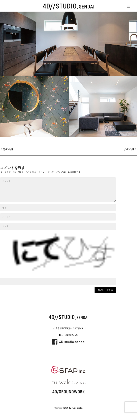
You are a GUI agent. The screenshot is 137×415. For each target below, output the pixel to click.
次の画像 (130, 149)
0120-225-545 (71, 335)
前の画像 (6, 149)
